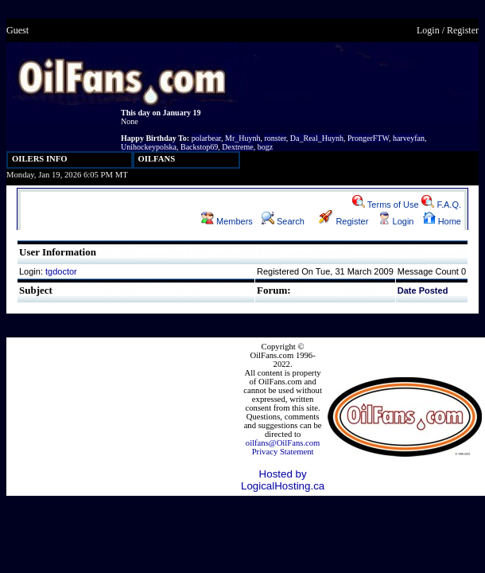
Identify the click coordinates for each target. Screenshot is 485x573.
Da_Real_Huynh (316, 138)
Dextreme (237, 146)
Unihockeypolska (149, 146)
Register (463, 30)
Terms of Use (385, 204)
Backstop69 (199, 146)
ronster (274, 138)
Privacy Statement (283, 451)
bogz (265, 146)
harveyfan (409, 138)
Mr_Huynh (242, 138)
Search (283, 221)
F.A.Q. (441, 204)
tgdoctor (61, 271)
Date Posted (423, 290)
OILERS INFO (40, 158)
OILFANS (157, 158)
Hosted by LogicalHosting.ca (282, 480)
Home (442, 221)
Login (428, 30)
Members (227, 221)
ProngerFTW (368, 138)
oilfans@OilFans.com (283, 443)
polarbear (206, 138)
